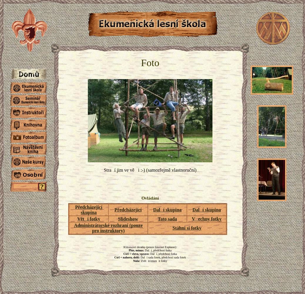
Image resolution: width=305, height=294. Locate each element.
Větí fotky (88, 218)
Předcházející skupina (88, 210)
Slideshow (128, 218)
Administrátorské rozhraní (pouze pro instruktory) (108, 228)
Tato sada (167, 218)
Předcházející (128, 209)
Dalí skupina (167, 209)
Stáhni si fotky (187, 227)
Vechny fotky (207, 218)
